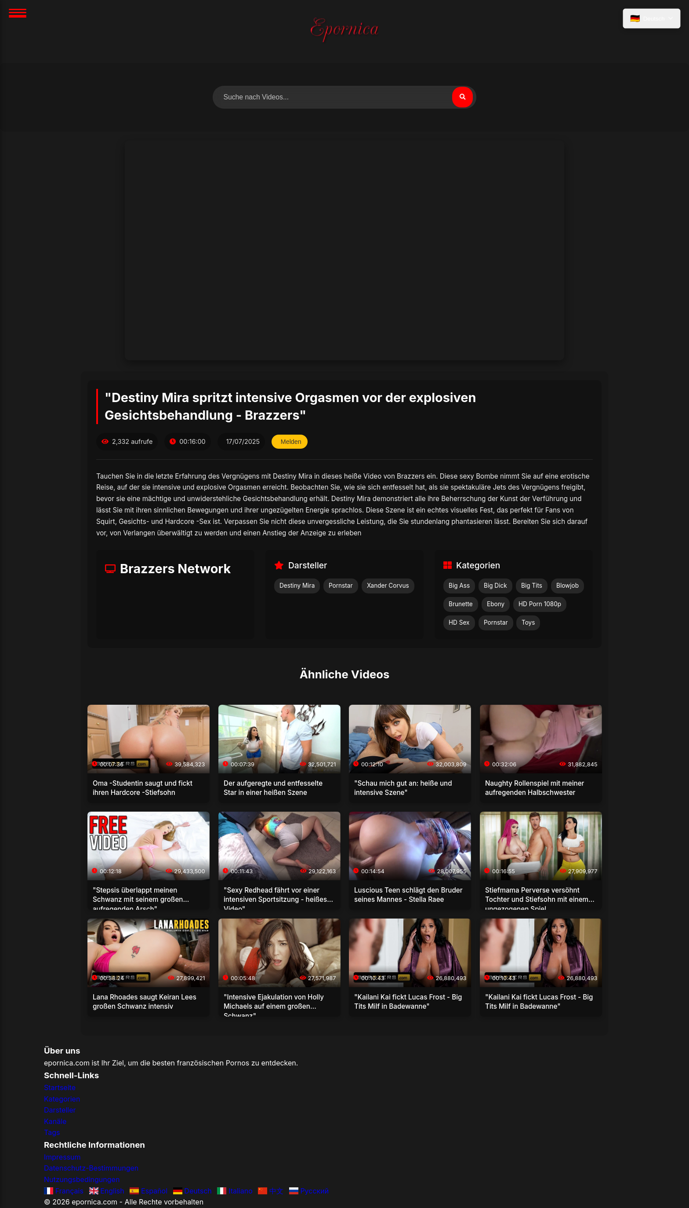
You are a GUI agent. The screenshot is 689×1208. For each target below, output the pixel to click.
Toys (528, 622)
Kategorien (62, 1099)
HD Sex (459, 622)
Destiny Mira (297, 585)
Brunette (461, 604)
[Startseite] (344, 31)
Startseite (60, 1087)
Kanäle (55, 1121)
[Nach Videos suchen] (344, 97)
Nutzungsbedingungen (82, 1179)
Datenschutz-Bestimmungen (91, 1168)
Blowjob (567, 585)
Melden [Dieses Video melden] (291, 441)
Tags (52, 1132)
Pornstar (341, 585)
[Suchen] (462, 97)
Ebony (495, 604)
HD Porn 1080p (540, 604)
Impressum (62, 1157)
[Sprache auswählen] (651, 19)
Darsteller (60, 1110)
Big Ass (459, 585)
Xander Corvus (388, 585)
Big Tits (531, 585)
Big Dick (495, 585)
